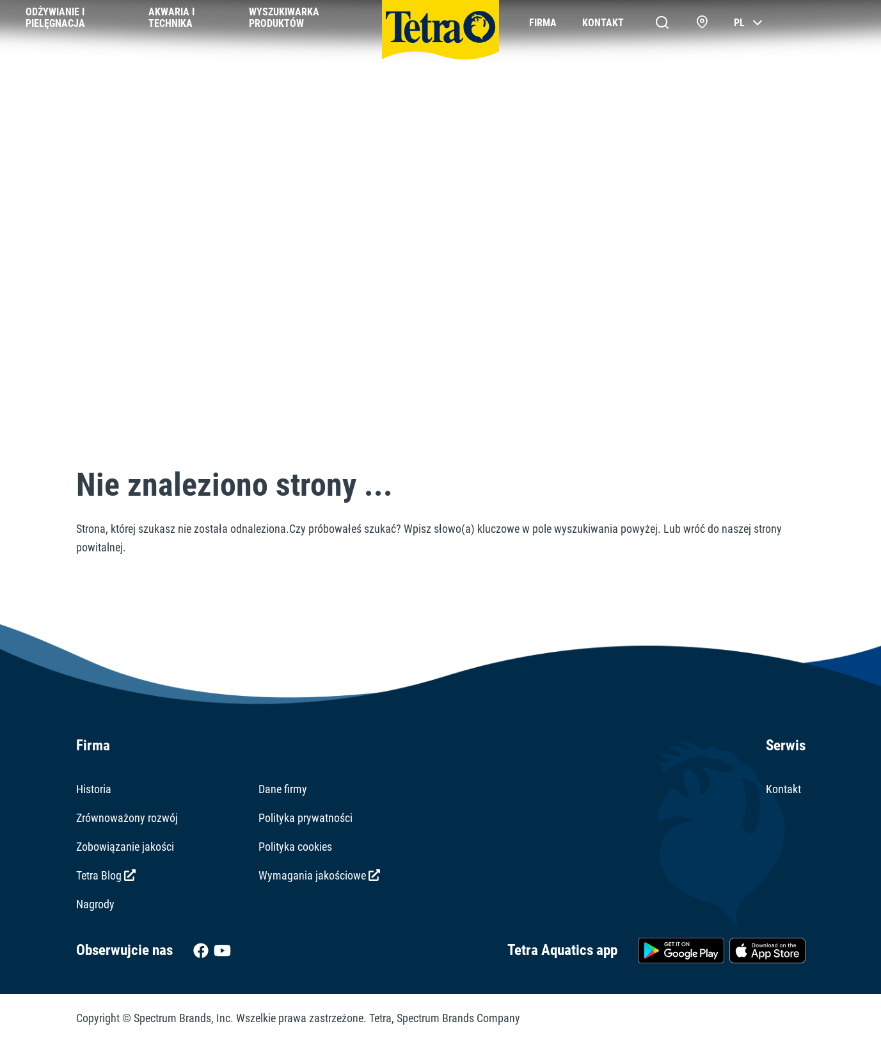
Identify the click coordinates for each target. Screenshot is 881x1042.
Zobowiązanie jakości (125, 846)
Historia (93, 789)
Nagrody (95, 904)
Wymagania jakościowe (319, 875)
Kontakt (783, 789)
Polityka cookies (295, 846)
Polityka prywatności (305, 818)
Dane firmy (282, 789)
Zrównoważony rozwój (127, 818)
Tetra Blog (106, 875)
